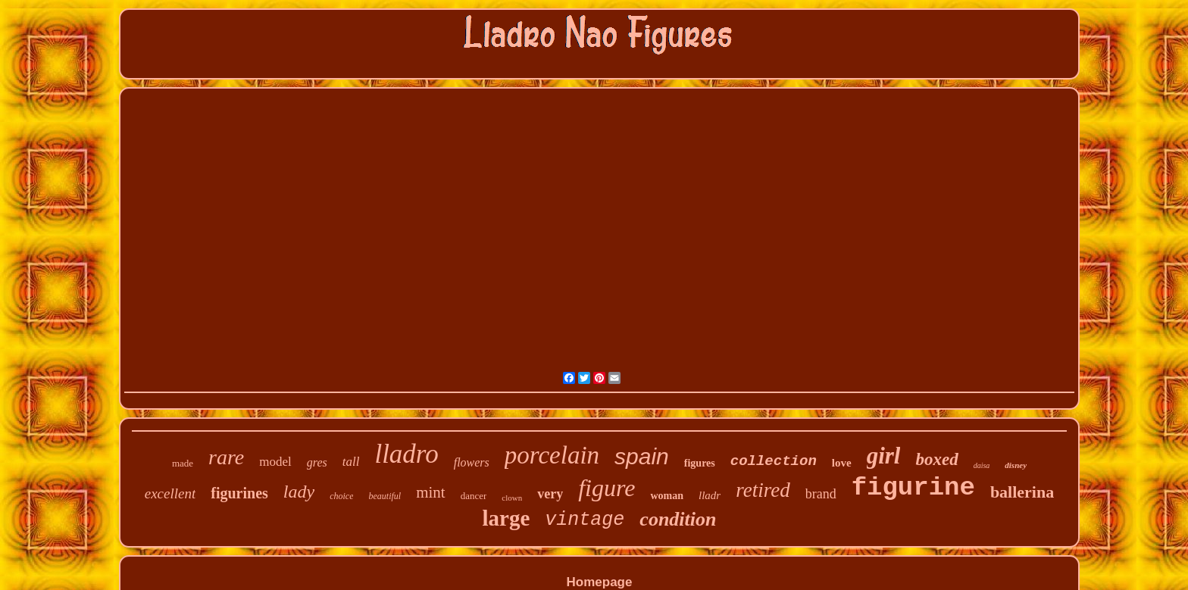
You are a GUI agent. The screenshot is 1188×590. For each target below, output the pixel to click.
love (842, 463)
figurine (913, 487)
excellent (170, 493)
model (275, 461)
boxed (936, 459)
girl (884, 455)
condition (677, 519)
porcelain (552, 455)
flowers (471, 462)
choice (341, 496)
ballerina (1022, 491)
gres (317, 462)
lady (298, 491)
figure (606, 487)
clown (512, 497)
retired (762, 490)
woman (666, 495)
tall (351, 461)
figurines (239, 493)
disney (1016, 465)
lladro (406, 454)
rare (226, 457)
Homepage (600, 582)
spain (641, 456)
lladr (710, 495)
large (506, 518)
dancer (474, 495)
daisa (982, 465)
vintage (584, 520)
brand (820, 493)
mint (431, 492)
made (182, 463)
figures (699, 463)
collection (773, 461)
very (550, 493)
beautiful (384, 496)
